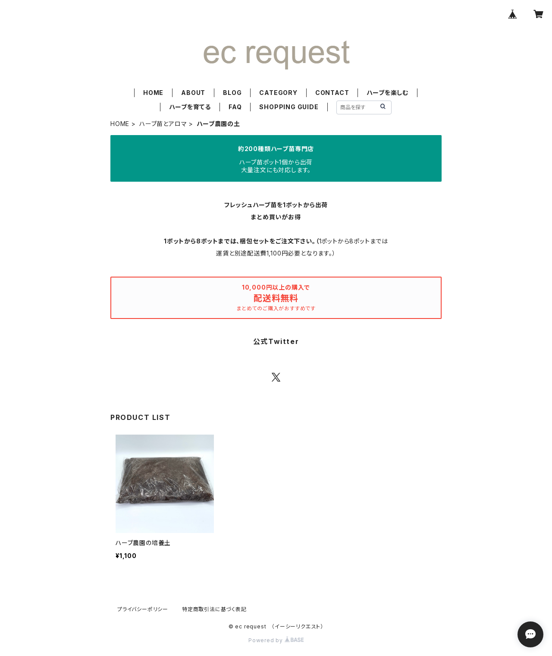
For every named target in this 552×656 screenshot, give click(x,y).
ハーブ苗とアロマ (163, 123)
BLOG (232, 92)
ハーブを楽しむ (387, 92)
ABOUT (193, 92)
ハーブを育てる (190, 106)
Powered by (276, 640)
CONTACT (332, 92)
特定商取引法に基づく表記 (214, 609)
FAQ (235, 106)
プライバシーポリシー (142, 609)
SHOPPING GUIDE (288, 106)
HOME (153, 92)
